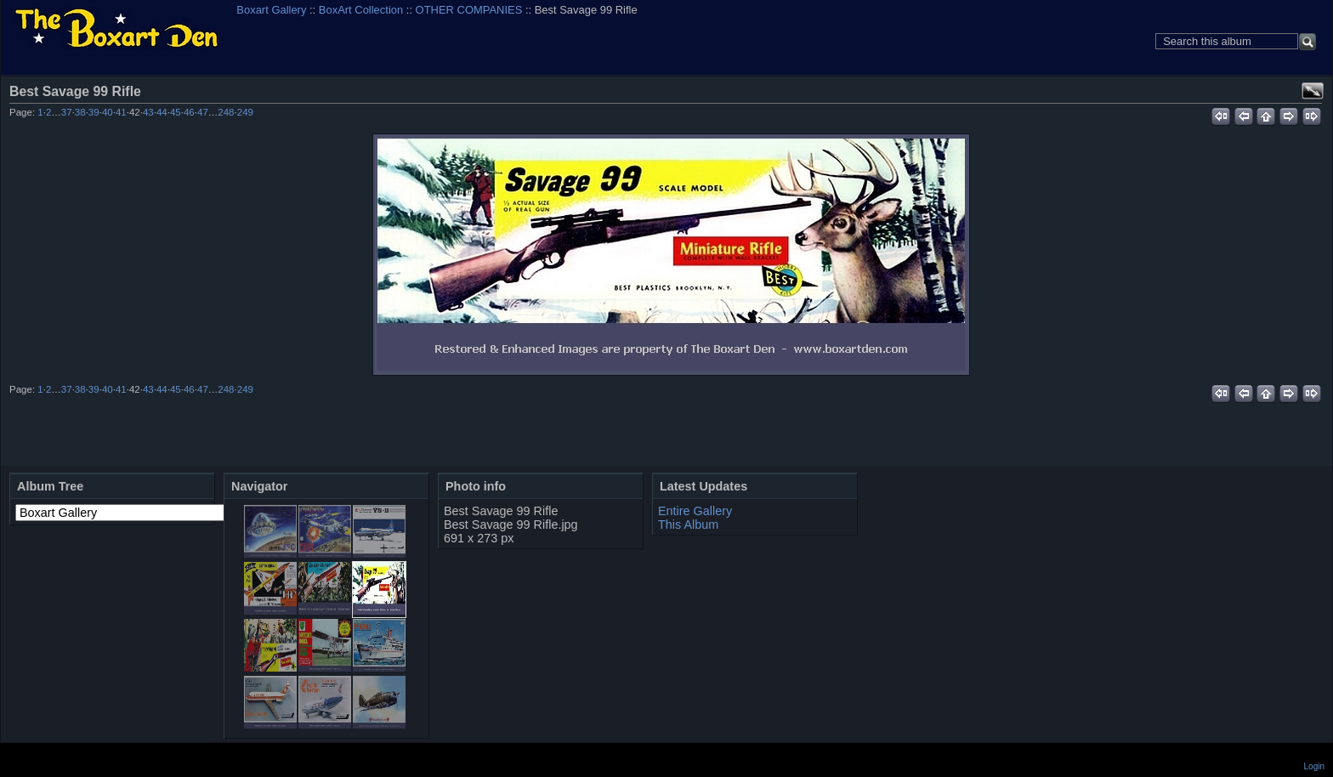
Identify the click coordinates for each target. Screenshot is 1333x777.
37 (66, 112)
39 (93, 112)
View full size (1313, 91)
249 (245, 112)
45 (175, 112)
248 (226, 112)
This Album (688, 524)
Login (1314, 766)
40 (107, 112)
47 (202, 112)
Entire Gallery (695, 511)
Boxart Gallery (271, 9)
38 (80, 112)
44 (161, 112)
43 (148, 112)
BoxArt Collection (361, 9)
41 (121, 112)
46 (189, 112)
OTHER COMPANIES (469, 9)
